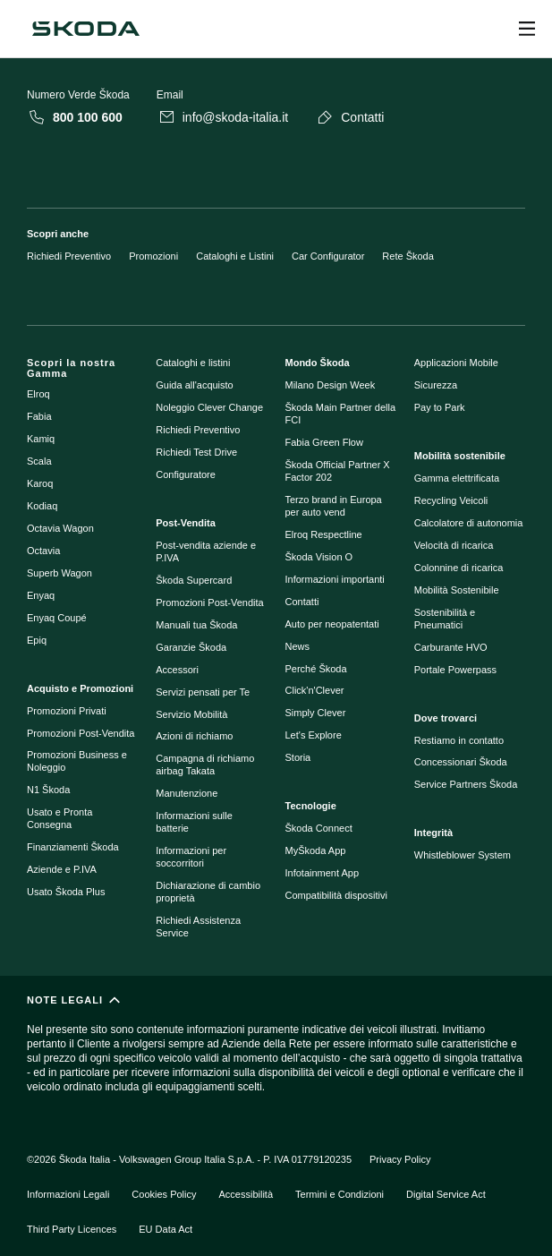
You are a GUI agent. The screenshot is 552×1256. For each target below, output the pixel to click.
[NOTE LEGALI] (276, 1051)
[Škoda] (86, 28)
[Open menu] (527, 28)
